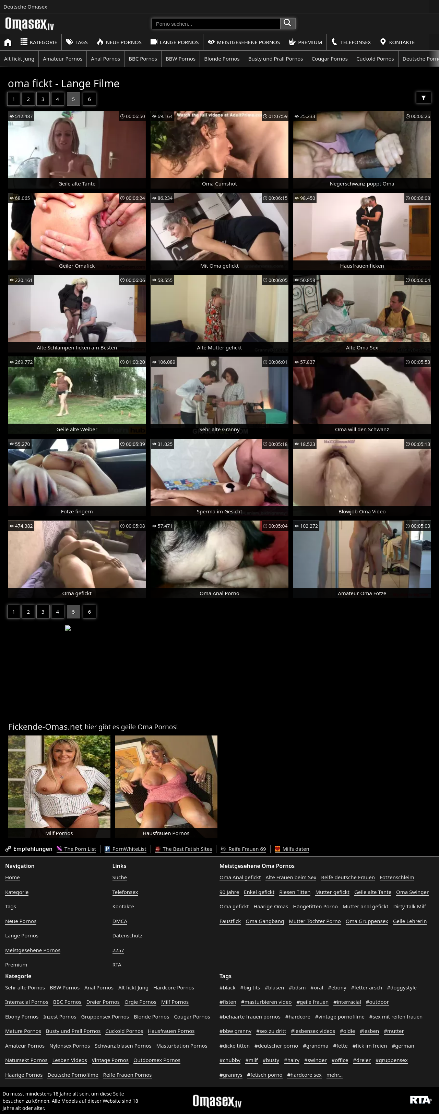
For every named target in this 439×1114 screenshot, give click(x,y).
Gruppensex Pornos (105, 1016)
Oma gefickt (234, 906)
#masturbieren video (266, 1001)
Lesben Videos (69, 1060)
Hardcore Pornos (173, 987)
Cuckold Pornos (375, 58)
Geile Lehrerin (410, 921)
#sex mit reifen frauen (396, 1016)
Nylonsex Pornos (69, 1045)
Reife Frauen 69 (243, 848)
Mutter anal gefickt (365, 906)
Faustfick (230, 921)
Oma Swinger (412, 891)
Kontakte (397, 42)
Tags (77, 42)
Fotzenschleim (397, 877)
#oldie (347, 1030)
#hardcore (297, 1016)
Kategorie (38, 42)
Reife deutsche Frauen (348, 877)
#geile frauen (312, 1001)
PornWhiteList (125, 848)
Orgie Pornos (140, 1001)
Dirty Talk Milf (409, 906)
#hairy (291, 1060)
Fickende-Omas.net (45, 726)
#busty (271, 1060)
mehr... (335, 1074)
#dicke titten (235, 1045)
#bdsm (297, 987)
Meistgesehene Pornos (243, 42)
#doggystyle (402, 987)
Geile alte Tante (372, 891)
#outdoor (377, 1001)
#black (227, 987)
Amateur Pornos (62, 58)
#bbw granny (235, 1030)
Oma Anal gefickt (240, 877)
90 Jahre (229, 891)
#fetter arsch (366, 987)
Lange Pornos (174, 42)
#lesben (369, 1030)
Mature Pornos (23, 1030)
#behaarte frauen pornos (250, 1016)
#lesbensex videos (313, 1030)
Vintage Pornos (110, 1060)
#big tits (250, 987)
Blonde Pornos (221, 58)
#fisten (228, 1001)
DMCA (120, 921)
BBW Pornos (180, 58)
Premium (305, 42)
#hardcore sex (304, 1074)
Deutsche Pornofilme (72, 1074)
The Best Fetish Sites (183, 848)
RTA (116, 964)
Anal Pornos (105, 58)
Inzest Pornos (59, 1016)
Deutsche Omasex (25, 6)
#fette (340, 1045)
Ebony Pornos (21, 1016)
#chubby (230, 1060)
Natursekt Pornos (26, 1060)
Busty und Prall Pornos (275, 58)
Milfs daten (292, 848)
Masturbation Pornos (181, 1045)
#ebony (337, 987)
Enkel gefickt (259, 891)
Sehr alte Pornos (25, 987)
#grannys (231, 1074)
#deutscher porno (276, 1045)
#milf (251, 1060)
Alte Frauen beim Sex (290, 877)
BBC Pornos (143, 58)
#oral (316, 987)
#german (403, 1045)
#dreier (362, 1060)
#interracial (347, 1001)
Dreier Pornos (103, 1001)
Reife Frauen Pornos (127, 1074)
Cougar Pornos (329, 58)
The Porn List (76, 848)
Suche (119, 877)
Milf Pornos (175, 1001)
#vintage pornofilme (340, 1016)
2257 (118, 950)
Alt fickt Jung (19, 58)
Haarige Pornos (24, 1074)
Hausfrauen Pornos (171, 1030)
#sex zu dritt (271, 1030)
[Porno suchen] (216, 23)
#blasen (274, 987)
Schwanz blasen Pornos (123, 1045)
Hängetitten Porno (315, 906)
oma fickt (30, 83)
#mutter (394, 1030)
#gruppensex (392, 1060)
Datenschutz (127, 935)
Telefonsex (351, 42)
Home (12, 877)
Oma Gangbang (265, 921)
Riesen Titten (294, 891)
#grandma (315, 1045)
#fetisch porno (265, 1074)
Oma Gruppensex (367, 921)
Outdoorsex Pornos (156, 1060)
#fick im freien (370, 1045)
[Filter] (423, 97)
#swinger (315, 1060)
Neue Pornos (119, 42)
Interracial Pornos (26, 1001)
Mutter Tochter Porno (315, 921)
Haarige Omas (270, 906)
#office (340, 1060)
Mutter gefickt (332, 891)
